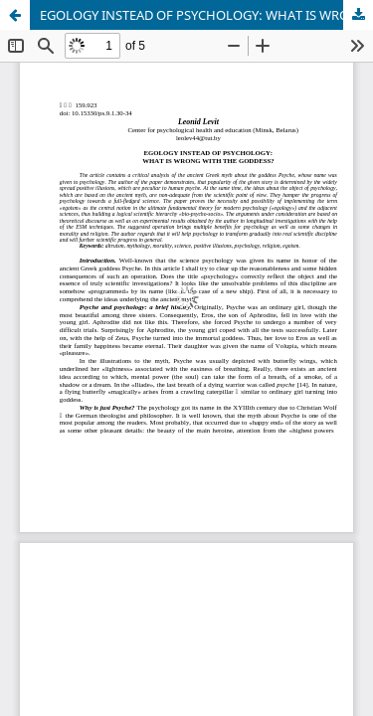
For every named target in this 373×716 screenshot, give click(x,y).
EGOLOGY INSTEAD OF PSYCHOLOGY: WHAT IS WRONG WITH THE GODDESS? (206, 15)
